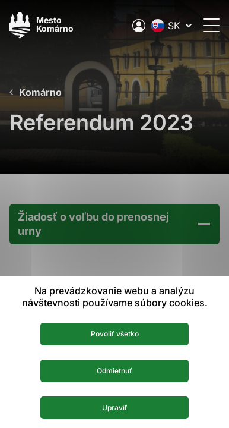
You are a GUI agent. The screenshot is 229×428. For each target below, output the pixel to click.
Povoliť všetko (115, 333)
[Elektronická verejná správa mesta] (138, 25)
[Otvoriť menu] (211, 25)
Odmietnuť (114, 370)
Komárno (40, 92)
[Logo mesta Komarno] (41, 25)
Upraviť (115, 407)
